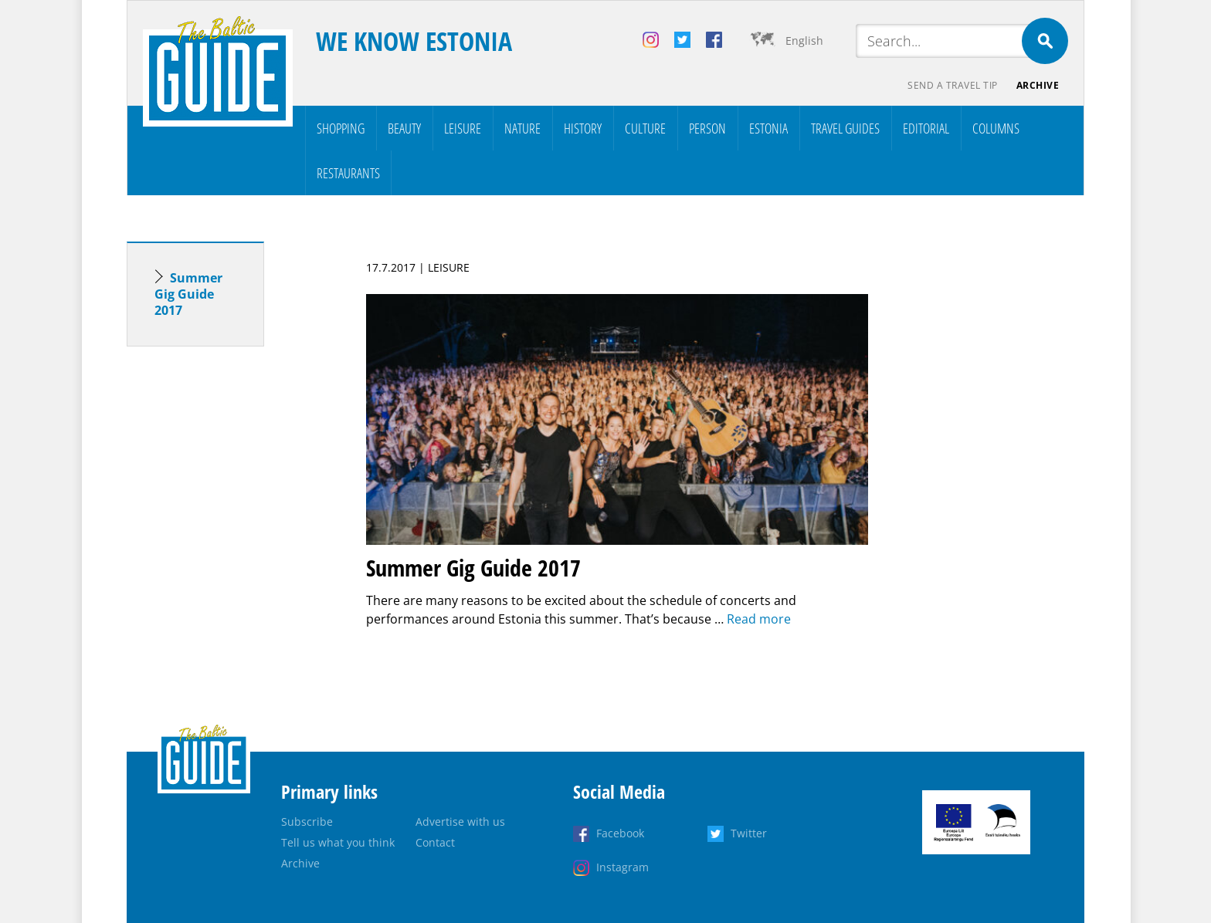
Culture (645, 128)
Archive (1038, 85)
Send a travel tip (952, 85)
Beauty (404, 128)
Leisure (462, 128)
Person (707, 128)
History (583, 128)
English (804, 40)
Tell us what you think (338, 842)
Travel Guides (845, 128)
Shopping (341, 128)
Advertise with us (460, 821)
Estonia (768, 128)
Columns (995, 128)
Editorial (926, 128)
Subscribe (307, 821)
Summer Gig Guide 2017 (188, 294)
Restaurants (348, 173)
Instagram (622, 867)
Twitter (749, 833)
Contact (435, 842)
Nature (522, 128)
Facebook (620, 833)
